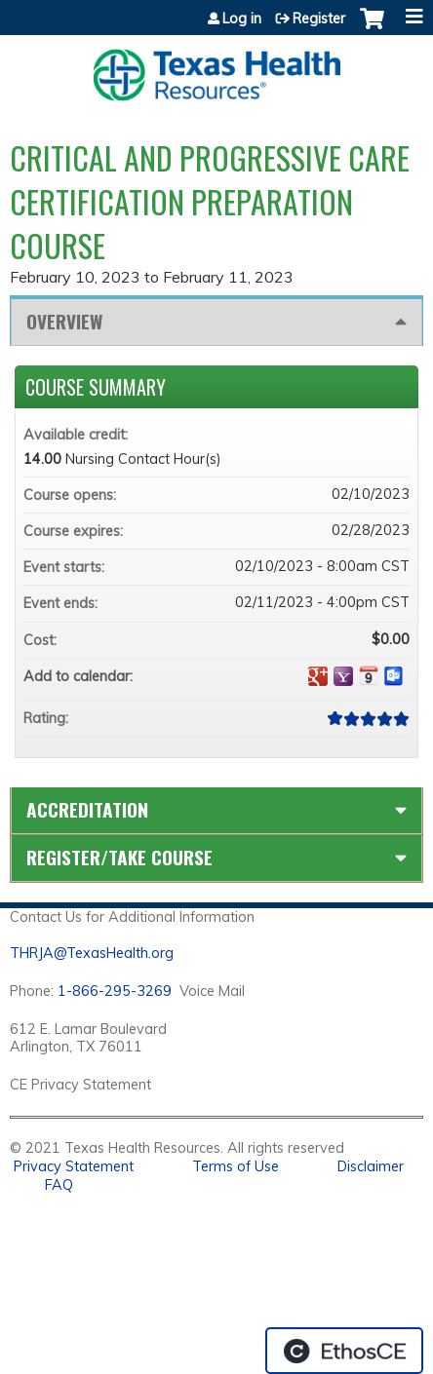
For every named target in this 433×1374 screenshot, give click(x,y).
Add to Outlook (394, 676)
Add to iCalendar (368, 675)
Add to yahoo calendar (343, 676)
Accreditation (87, 809)
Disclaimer (370, 1166)
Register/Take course (119, 857)
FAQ (59, 1185)
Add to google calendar (318, 676)
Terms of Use (235, 1166)
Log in (241, 18)
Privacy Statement (74, 1166)
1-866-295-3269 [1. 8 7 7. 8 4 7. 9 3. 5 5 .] (115, 991)
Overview (64, 321)
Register (319, 18)
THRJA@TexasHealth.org (92, 953)
